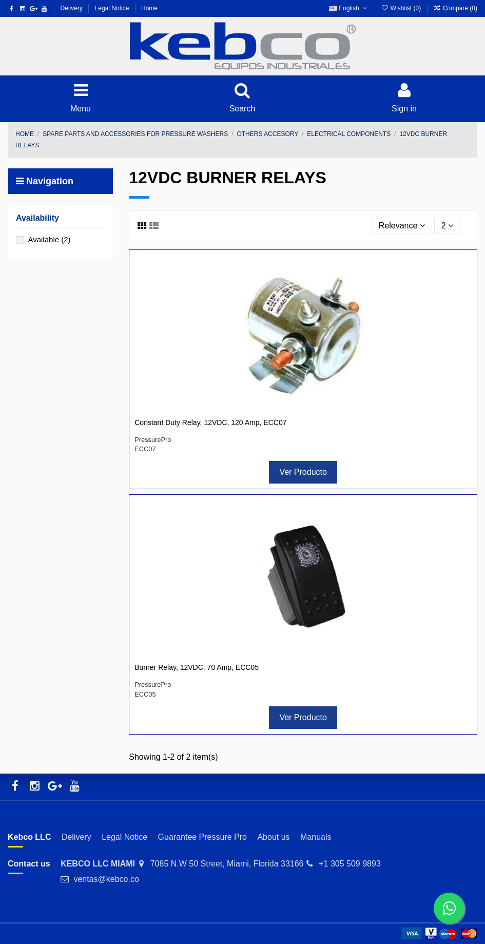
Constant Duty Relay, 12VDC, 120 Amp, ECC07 (210, 422)
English (348, 8)
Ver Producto (303, 472)
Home (149, 8)
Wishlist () (401, 8)
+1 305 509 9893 (350, 863)
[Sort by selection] (402, 226)
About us (273, 837)
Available (49, 239)
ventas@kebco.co (106, 879)
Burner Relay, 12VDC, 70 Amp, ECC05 (196, 667)
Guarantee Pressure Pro (202, 837)
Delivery (73, 8)
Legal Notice (113, 8)
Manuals (315, 837)
